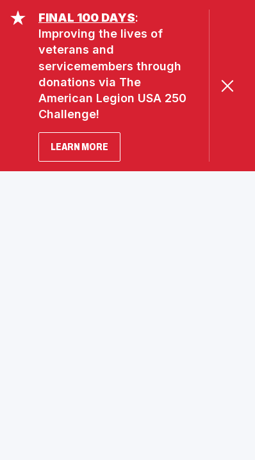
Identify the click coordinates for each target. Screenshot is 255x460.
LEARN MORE (79, 146)
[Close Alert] (227, 85)
